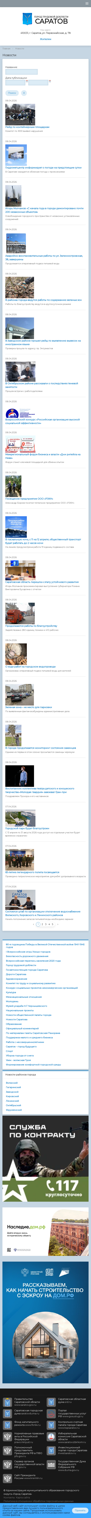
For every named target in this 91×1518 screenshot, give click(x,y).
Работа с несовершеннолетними (25, 1042)
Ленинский (12, 1101)
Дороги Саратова (16, 974)
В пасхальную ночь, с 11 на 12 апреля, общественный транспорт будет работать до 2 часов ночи (43, 541)
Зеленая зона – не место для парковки (28, 707)
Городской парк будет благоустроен (27, 828)
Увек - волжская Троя (18, 1060)
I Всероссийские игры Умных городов (28, 951)
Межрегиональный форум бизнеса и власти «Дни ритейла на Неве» (42, 456)
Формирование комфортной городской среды (33, 1064)
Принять (80, 1510)
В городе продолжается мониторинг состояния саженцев (40, 748)
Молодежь (12, 1001)
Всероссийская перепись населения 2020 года (33, 960)
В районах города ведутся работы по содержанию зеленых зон (43, 300)
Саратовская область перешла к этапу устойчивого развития (42, 582)
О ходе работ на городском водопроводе (30, 666)
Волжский (12, 1082)
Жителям (45, 39)
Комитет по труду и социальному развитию (31, 983)
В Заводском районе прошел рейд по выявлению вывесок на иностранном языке (43, 342)
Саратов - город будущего (21, 1046)
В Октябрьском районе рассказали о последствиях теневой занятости (41, 385)
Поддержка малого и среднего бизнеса (29, 1037)
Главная (6, 48)
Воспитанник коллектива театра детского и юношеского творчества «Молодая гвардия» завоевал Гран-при (39, 790)
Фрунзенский (14, 1110)
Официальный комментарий (22, 1028)
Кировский (12, 1096)
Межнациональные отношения (24, 997)
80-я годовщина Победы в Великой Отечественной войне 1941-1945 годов (45, 946)
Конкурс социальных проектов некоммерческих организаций (42, 988)
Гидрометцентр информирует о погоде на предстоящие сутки (43, 167)
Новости (19, 48)
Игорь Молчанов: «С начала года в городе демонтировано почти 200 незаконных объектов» (44, 210)
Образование (14, 1024)
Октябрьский (13, 1105)
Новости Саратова (16, 1019)
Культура (11, 992)
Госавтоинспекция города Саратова (27, 970)
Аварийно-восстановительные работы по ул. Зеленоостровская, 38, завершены (44, 258)
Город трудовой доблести (21, 965)
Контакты (9, 1497)
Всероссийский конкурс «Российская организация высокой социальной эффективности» (42, 421)
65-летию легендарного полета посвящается (32, 872)
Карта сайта (23, 1497)
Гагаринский (13, 1087)
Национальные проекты (20, 1010)
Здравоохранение (16, 979)
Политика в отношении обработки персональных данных (38, 1501)
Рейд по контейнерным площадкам (27, 127)
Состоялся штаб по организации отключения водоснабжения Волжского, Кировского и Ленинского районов (42, 913)
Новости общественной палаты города (28, 1015)
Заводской (12, 1092)
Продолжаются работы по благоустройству (31, 626)
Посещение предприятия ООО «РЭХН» (29, 498)
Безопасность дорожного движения (27, 956)
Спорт (9, 1051)
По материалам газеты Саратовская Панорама (33, 1033)
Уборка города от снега (20, 1055)
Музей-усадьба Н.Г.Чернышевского (26, 1006)
